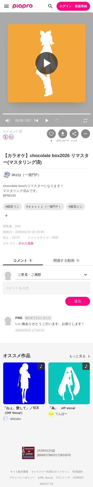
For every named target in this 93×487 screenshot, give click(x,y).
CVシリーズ (63, 477)
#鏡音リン (12, 206)
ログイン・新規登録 (73, 6)
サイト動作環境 (19, 471)
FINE (19, 318)
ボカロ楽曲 (26, 243)
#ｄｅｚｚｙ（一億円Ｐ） (44, 206)
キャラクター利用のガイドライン (50, 471)
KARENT (78, 477)
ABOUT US (46, 484)
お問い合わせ (45, 477)
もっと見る (79, 356)
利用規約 (77, 471)
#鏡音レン (76, 206)
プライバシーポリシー (22, 477)
